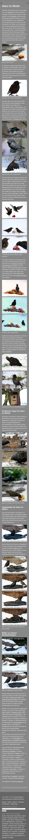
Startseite (4, 802)
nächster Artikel (28, 3)
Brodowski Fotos (14, 803)
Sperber (16, 119)
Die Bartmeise (14, 831)
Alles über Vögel (20, 833)
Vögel (21, 708)
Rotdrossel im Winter (17, 263)
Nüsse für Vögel (9, 815)
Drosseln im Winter (21, 275)
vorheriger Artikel (1, 3)
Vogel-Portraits (6, 740)
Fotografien (14, 776)
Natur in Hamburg (7, 351)
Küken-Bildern (17, 738)
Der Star (4, 815)
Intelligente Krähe (16, 712)
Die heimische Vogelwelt (12, 817)
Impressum (14, 802)
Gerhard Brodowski (19, 797)
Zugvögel (11, 823)
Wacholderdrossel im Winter (9, 265)
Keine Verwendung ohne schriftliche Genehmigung (13, 799)
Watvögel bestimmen (12, 825)
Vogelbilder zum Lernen (19, 740)
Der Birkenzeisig (5, 827)
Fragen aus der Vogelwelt (15, 827)
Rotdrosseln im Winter (19, 823)
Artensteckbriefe (17, 722)
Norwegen (13, 751)
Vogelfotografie (5, 823)
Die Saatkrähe (13, 833)
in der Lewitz (12, 769)
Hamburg (10, 12)
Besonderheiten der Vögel (7, 835)
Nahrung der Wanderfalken (20, 829)
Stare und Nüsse (18, 815)
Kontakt (9, 802)
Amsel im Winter (19, 821)
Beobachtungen (21, 825)
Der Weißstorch (5, 833)
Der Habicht (10, 837)
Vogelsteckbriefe (5, 803)
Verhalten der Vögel (6, 831)
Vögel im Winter (10, 819)
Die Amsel (11, 829)
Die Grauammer (21, 831)
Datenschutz (21, 802)
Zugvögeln (14, 16)
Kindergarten (18, 714)
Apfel (23, 191)
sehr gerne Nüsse (16, 267)
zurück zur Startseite (17, 781)
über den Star (20, 347)
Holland (17, 753)
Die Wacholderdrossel (10, 821)
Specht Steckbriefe (18, 835)
